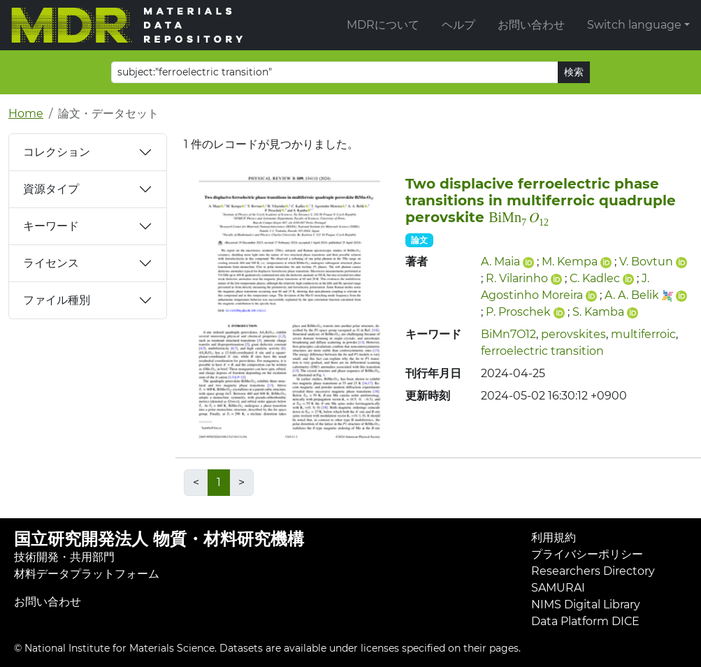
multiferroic (643, 334)
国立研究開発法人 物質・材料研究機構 (159, 539)
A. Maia (500, 261)
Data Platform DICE (585, 621)
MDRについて (383, 24)
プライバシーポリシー (587, 554)
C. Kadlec (595, 278)
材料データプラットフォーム (86, 573)
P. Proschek (518, 311)
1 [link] (219, 482)
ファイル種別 (56, 300)
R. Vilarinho (517, 278)
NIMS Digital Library (585, 604)
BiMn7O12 (508, 334)
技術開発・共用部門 (64, 557)
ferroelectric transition (542, 351)
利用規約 (553, 537)
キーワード (51, 226)
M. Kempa (570, 261)
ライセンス (51, 263)
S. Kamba (598, 311)
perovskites (573, 334)
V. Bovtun (646, 261)
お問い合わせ (531, 24)
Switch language (634, 24)
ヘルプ (458, 24)
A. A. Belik (632, 295)
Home (25, 113)
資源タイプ (51, 189)
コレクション (56, 152)
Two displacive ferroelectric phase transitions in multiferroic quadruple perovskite (540, 200)
